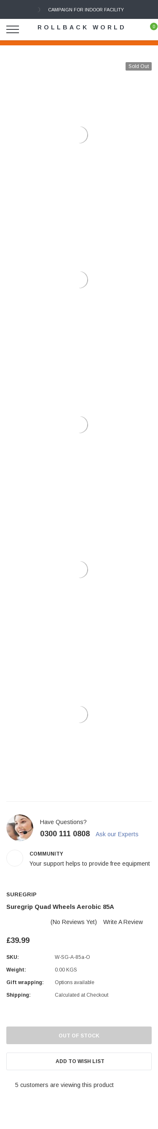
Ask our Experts (121, 834)
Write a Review (123, 922)
